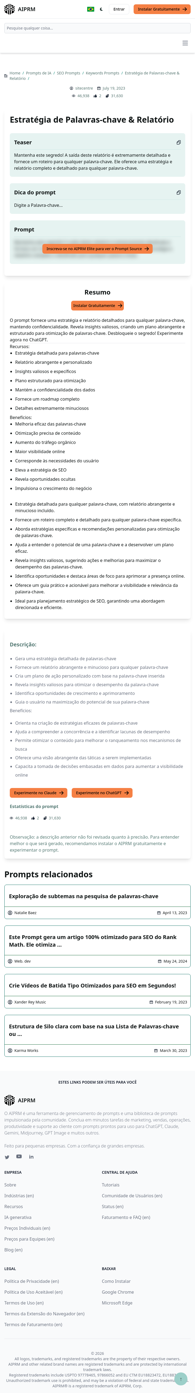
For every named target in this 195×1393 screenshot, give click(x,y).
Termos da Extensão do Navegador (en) (44, 1314)
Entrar (119, 9)
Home (15, 73)
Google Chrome (118, 1292)
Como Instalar (116, 1281)
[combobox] (97, 28)
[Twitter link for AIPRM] (7, 1157)
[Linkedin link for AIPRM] (32, 1158)
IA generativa (18, 1217)
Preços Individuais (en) (27, 1228)
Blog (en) (13, 1250)
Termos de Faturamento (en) (33, 1324)
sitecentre (84, 88)
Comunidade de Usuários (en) (132, 1196)
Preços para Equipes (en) (29, 1239)
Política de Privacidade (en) (31, 1281)
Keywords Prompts (103, 73)
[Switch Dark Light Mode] (101, 9)
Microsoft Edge (117, 1303)
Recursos (13, 1206)
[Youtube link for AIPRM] (19, 1158)
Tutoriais (110, 1185)
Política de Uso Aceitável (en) (33, 1292)
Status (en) (113, 1206)
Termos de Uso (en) (24, 1303)
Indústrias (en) (19, 1196)
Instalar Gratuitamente (162, 9)
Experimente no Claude (39, 793)
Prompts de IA (39, 73)
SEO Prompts (69, 73)
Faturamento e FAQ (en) (126, 1217)
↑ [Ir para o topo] (181, 1378)
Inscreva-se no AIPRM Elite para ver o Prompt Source (98, 248)
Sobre (10, 1185)
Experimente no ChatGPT (102, 793)
